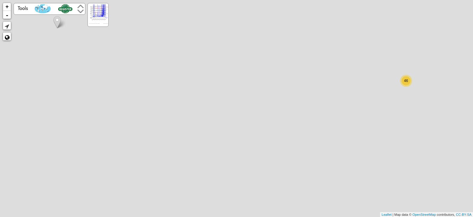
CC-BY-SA (463, 214)
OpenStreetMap (424, 214)
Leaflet (387, 214)
